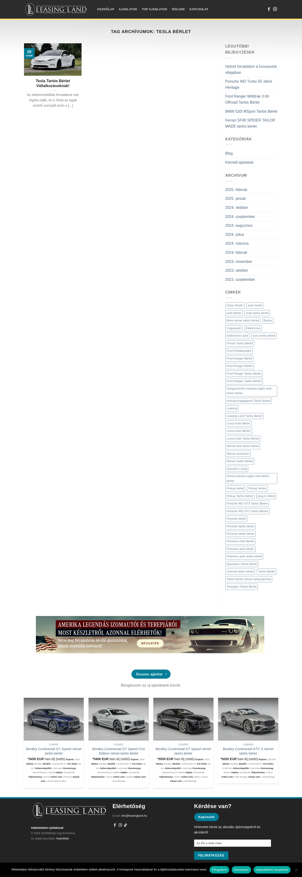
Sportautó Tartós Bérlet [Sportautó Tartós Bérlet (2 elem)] (242, 564)
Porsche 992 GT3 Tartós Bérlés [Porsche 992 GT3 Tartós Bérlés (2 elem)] (247, 511)
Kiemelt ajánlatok (239, 162)
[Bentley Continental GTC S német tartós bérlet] (248, 719)
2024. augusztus (239, 225)
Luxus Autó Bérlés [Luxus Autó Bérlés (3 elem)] (239, 431)
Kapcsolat (198, 9)
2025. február (236, 190)
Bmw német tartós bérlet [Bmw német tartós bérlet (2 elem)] (243, 320)
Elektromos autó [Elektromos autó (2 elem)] (237, 335)
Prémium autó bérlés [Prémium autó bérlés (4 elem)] (240, 549)
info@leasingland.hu (134, 815)
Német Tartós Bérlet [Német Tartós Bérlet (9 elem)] (240, 461)
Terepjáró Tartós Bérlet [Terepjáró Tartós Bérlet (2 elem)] (242, 586)
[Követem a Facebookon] (269, 9)
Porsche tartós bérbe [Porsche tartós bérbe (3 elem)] (240, 526)
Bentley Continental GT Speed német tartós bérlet (54, 751)
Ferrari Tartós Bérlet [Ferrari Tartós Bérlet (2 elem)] (240, 343)
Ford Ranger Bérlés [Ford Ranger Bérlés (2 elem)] (240, 366)
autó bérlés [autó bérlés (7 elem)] (234, 313)
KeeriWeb (62, 838)
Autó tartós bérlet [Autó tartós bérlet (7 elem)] (257, 313)
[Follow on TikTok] (125, 825)
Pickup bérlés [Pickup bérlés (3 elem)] (257, 488)
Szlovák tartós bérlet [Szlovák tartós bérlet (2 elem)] (240, 571)
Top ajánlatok (154, 9)
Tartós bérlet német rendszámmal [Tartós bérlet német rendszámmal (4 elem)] (249, 579)
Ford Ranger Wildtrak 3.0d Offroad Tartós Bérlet (247, 99)
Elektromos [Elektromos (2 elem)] (253, 328)
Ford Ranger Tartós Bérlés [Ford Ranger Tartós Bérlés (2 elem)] (244, 381)
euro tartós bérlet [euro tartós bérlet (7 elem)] (264, 335)
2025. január (235, 198)
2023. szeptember (240, 279)
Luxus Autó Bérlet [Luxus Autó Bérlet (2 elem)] (238, 423)
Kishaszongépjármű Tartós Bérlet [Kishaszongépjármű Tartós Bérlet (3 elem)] (249, 401)
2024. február (236, 252)
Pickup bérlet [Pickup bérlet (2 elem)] (235, 488)
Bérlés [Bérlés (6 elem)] (268, 320)
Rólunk (178, 9)
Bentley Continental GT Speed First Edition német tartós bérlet (118, 751)
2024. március (237, 243)
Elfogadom (219, 869)
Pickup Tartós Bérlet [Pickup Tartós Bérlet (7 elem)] (240, 496)
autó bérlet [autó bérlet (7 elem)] (255, 305)
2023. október (236, 270)
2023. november (238, 262)
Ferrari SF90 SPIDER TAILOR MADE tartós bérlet (250, 123)
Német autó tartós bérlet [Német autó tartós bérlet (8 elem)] (243, 446)
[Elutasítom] (296, 871)
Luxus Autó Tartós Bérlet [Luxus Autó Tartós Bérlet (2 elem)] (243, 438)
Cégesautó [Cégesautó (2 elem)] (234, 328)
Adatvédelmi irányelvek (272, 869)
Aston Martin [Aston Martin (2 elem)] (235, 305)
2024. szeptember (240, 217)
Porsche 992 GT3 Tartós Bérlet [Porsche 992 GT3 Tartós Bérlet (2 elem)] (247, 503)
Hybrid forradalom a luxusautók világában (251, 69)
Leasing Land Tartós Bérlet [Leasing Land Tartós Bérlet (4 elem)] (244, 416)
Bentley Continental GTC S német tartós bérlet (248, 751)
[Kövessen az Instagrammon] (275, 9)
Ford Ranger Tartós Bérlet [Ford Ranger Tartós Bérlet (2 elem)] (244, 373)
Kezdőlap (105, 9)
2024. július (234, 235)
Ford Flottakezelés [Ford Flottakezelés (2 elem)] (239, 350)
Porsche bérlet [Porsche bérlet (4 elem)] (236, 518)
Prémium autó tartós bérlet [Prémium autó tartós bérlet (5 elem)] (244, 556)
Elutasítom (241, 869)
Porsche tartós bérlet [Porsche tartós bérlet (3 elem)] (240, 533)
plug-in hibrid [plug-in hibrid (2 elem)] (266, 496)
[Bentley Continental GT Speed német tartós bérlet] (54, 719)
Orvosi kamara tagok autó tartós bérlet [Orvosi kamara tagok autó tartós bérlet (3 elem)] (248, 478)
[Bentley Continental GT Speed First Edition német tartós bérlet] (118, 719)
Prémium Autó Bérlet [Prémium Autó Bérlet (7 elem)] (240, 541)
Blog (229, 153)
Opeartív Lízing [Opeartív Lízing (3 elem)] (237, 469)
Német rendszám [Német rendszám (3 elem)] (238, 453)
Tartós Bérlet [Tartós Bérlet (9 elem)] (266, 571)
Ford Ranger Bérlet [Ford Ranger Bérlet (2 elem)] (239, 358)
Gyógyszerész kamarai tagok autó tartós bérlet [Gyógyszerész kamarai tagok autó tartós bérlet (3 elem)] (249, 391)
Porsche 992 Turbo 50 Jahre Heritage (248, 84)
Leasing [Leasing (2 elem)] (232, 408)
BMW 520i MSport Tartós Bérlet (251, 111)
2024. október (236, 208)
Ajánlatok (128, 9)
